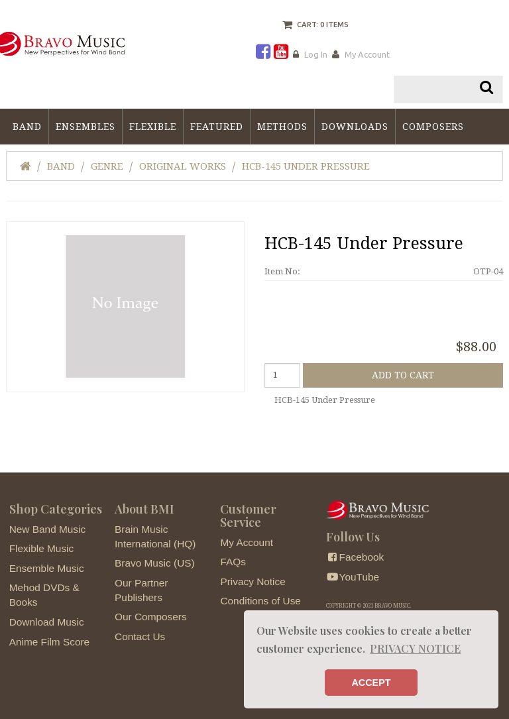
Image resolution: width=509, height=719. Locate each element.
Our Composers (151, 616)
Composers (433, 126)
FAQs (232, 561)
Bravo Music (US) (155, 563)
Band (27, 126)
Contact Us (140, 636)
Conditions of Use (260, 600)
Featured (216, 126)
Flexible (152, 126)
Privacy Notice (252, 581)
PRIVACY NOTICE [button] (415, 648)
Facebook (355, 557)
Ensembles (85, 126)
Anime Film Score (49, 641)
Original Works (182, 166)
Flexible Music (41, 548)
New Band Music (47, 529)
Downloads (354, 126)
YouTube (352, 576)
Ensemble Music (46, 568)
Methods (282, 126)
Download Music (46, 622)
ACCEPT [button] (370, 682)
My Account (367, 54)
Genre (107, 166)
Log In (315, 54)
